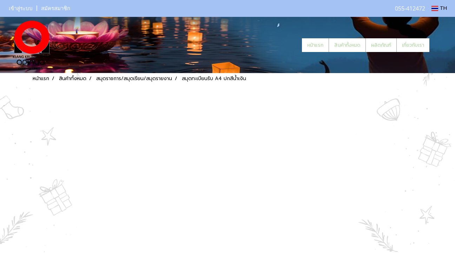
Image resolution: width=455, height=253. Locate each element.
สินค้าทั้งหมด (347, 45)
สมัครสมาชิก (55, 8)
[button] (440, 45)
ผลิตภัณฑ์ (381, 45)
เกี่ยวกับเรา (413, 45)
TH (439, 8)
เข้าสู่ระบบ (21, 8)
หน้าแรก (315, 45)
